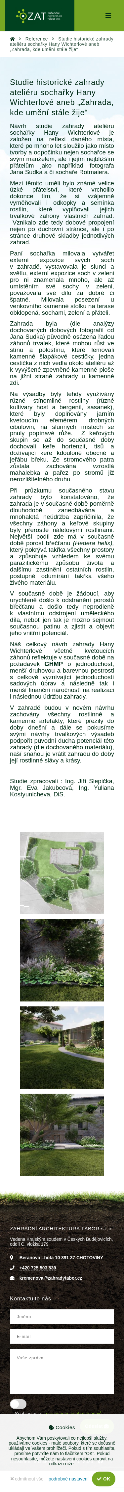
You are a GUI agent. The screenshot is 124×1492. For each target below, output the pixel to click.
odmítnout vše (27, 1479)
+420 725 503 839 (38, 1268)
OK (103, 1479)
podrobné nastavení (69, 1479)
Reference (36, 39)
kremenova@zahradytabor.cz (51, 1278)
